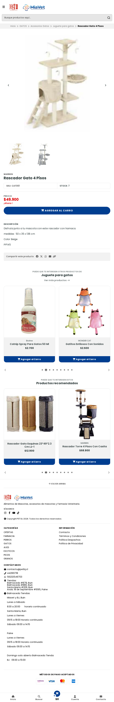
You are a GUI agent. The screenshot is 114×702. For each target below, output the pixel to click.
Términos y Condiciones (72, 536)
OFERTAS (8, 532)
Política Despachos (69, 540)
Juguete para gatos (63, 26)
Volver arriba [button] (57, 484)
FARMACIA (9, 536)
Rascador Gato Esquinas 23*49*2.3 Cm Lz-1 (29, 445)
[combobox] (57, 17)
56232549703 (13, 577)
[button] (54, 256)
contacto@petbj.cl (16, 569)
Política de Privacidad (71, 543)
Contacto (64, 532)
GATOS (23, 26)
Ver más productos (57, 280)
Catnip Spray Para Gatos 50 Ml (29, 344)
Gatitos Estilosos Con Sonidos (85, 344)
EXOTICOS (9, 551)
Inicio (13, 26)
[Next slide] (105, 85)
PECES (7, 555)
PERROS (8, 540)
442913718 (11, 573)
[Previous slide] (8, 85)
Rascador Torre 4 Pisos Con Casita (84, 446)
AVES (6, 547)
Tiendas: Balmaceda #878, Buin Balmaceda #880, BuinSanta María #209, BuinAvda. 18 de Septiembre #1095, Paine (26, 585)
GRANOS (8, 559)
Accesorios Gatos (40, 26)
